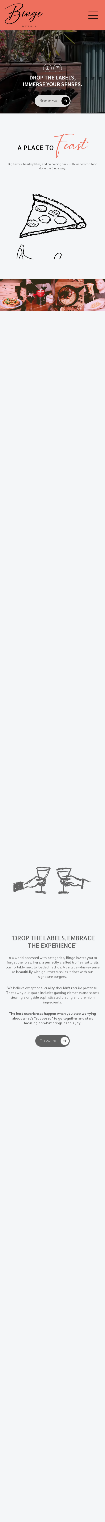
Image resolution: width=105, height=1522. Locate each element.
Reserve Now (55, 101)
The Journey (55, 1044)
